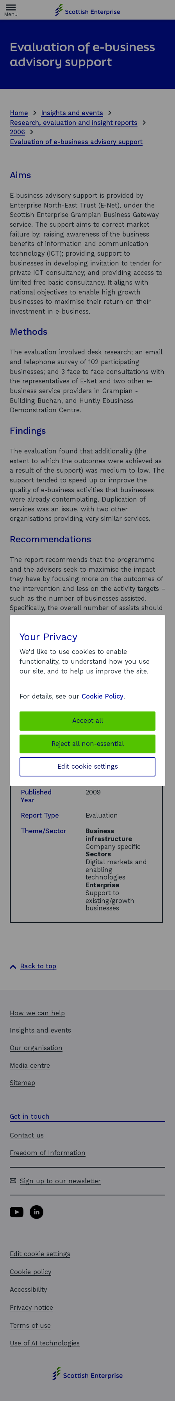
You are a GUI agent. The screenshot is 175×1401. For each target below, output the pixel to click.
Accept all (87, 720)
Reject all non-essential (88, 743)
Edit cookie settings (87, 766)
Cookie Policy (102, 696)
